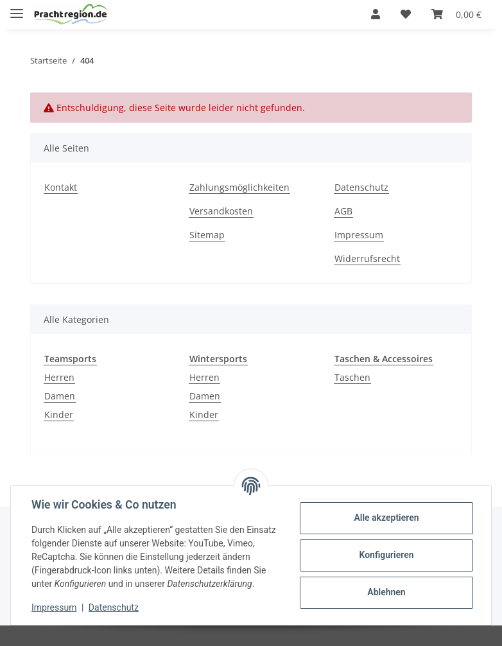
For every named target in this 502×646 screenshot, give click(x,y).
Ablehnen (386, 592)
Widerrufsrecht (367, 258)
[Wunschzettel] (405, 14)
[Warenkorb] (456, 14)
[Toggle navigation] (16, 8)
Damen (59, 396)
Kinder (58, 414)
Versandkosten (221, 211)
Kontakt (60, 187)
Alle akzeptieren (386, 517)
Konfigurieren (386, 555)
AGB (343, 211)
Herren (59, 377)
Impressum (358, 235)
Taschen (352, 377)
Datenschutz (361, 187)
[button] (375, 14)
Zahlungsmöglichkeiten (239, 187)
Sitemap (207, 235)
